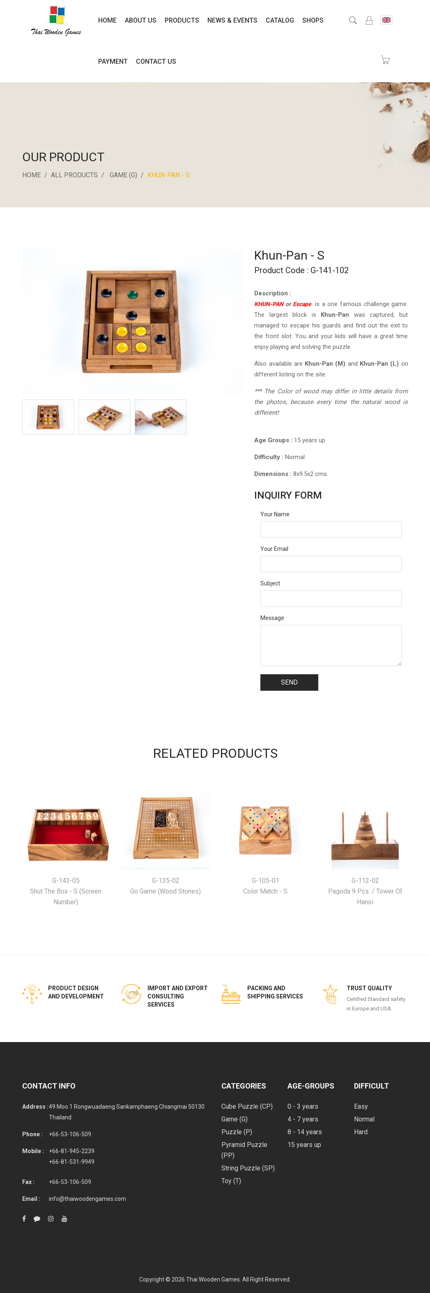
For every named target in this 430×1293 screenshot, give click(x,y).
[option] (48, 416)
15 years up (304, 1145)
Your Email (274, 549)
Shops (313, 20)
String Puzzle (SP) (248, 1168)
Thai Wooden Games (213, 1279)
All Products (74, 175)
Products (182, 20)
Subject (270, 583)
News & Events (232, 20)
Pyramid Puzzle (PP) (244, 1150)
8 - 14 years (304, 1132)
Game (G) (123, 175)
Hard (361, 1132)
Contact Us (156, 61)
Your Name (275, 514)
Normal (364, 1119)
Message (272, 618)
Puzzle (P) (236, 1132)
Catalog (280, 20)
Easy (361, 1106)
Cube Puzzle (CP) (247, 1106)
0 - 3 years (302, 1106)
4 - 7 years (302, 1119)
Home (107, 20)
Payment (113, 61)
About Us (140, 20)
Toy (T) (231, 1181)
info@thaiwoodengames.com (87, 1199)
